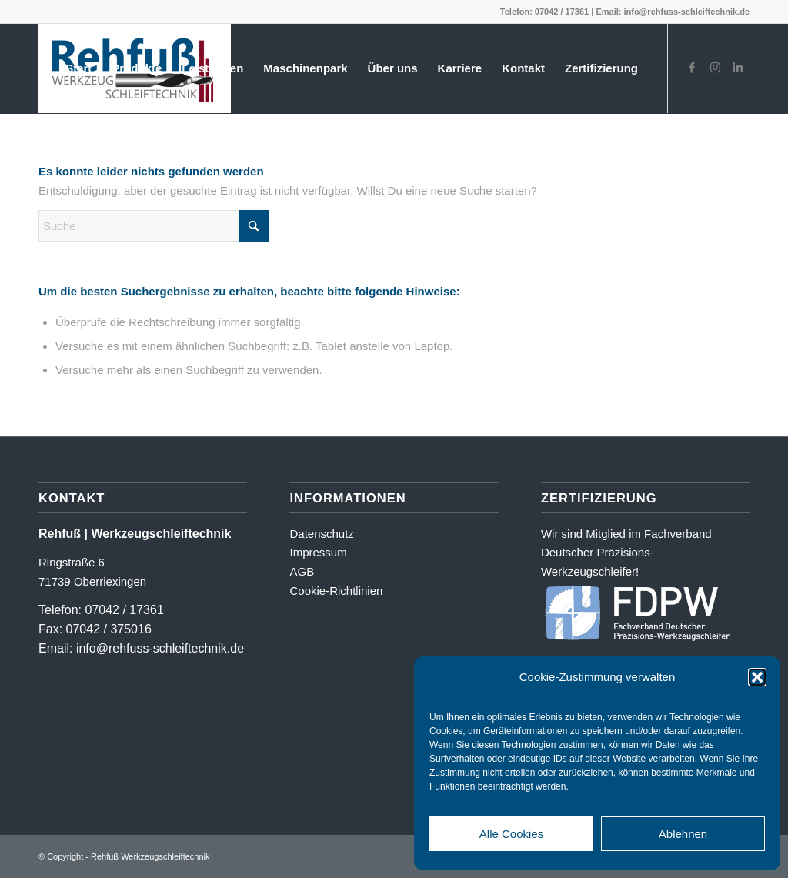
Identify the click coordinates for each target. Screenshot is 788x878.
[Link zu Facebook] (691, 67)
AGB (301, 571)
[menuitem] (78, 68)
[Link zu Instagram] (714, 67)
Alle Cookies (511, 833)
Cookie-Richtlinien (335, 590)
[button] (757, 677)
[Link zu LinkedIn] (738, 67)
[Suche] (153, 226)
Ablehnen (683, 833)
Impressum (317, 552)
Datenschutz (321, 533)
